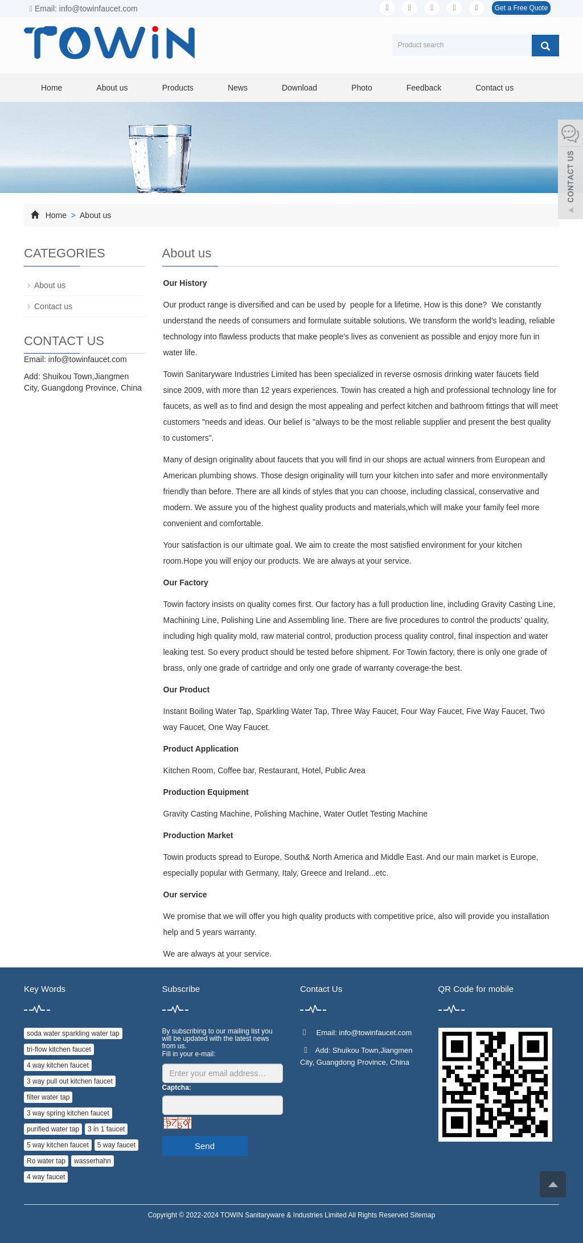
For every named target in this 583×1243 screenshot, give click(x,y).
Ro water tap (46, 1161)
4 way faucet (46, 1177)
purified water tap (53, 1129)
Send (205, 1146)
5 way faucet (116, 1145)
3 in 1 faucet (106, 1129)
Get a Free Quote (521, 8)
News (238, 87)
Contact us (494, 87)
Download (299, 87)
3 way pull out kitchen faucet (70, 1081)
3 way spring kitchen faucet (68, 1113)
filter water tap (48, 1097)
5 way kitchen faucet (58, 1145)
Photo (361, 87)
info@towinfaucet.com (87, 359)
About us (112, 87)
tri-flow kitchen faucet (59, 1049)
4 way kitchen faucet (58, 1065)
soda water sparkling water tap (73, 1033)
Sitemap (422, 1215)
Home (51, 87)
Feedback (424, 87)
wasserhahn (92, 1161)
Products (178, 87)
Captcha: (176, 1088)
